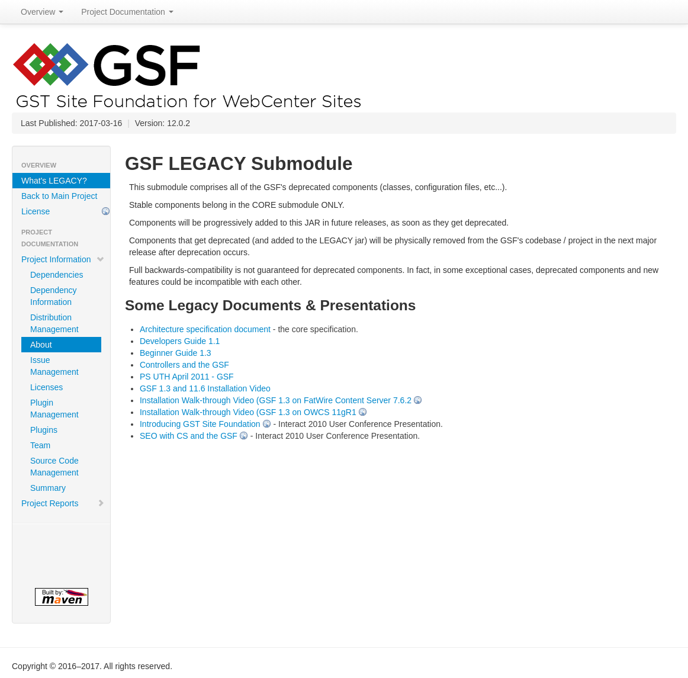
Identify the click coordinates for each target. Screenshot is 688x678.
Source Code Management (54, 466)
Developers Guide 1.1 (180, 341)
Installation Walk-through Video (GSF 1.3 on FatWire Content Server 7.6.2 (275, 400)
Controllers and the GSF (184, 364)
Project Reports (63, 503)
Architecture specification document (205, 329)
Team (40, 445)
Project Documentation (127, 12)
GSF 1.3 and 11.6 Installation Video (205, 388)
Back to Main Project (59, 196)
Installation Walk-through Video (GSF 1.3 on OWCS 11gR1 (248, 412)
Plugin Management (54, 408)
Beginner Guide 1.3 (175, 353)
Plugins (43, 430)
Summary (48, 488)
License (35, 211)
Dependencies (56, 274)
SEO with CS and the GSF (188, 436)
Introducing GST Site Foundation (200, 424)
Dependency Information (53, 296)
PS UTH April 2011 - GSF (187, 376)
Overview (42, 12)
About (41, 344)
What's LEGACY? (54, 180)
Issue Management (54, 366)
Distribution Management (54, 323)
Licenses (46, 387)
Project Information (63, 259)
